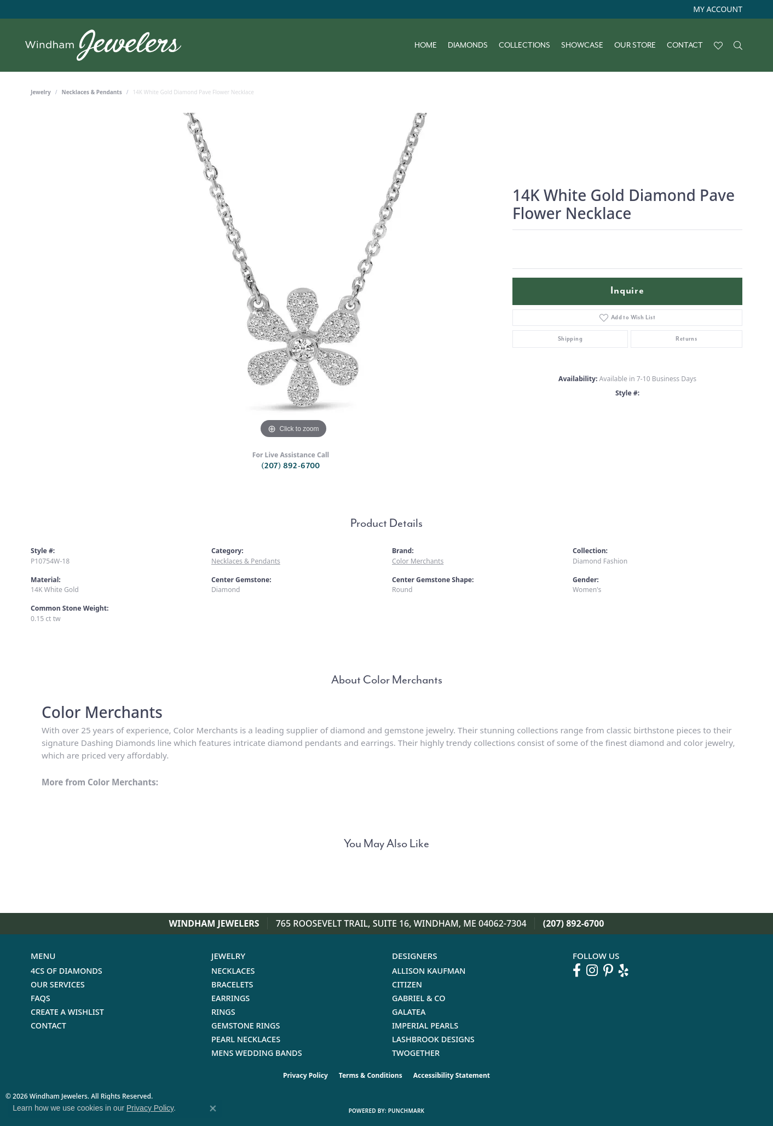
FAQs (40, 998)
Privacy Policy (305, 1075)
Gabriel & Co (418, 998)
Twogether (416, 1053)
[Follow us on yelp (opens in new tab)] (623, 970)
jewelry (41, 92)
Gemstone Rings (245, 1025)
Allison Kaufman (429, 971)
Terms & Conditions (370, 1075)
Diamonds (468, 45)
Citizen (407, 984)
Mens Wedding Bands (256, 1053)
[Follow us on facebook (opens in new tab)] (577, 970)
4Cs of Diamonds (66, 971)
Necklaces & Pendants (92, 92)
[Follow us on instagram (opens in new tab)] (592, 970)
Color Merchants (417, 561)
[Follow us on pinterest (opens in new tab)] (608, 970)
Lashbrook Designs (433, 1039)
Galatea (409, 1012)
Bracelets (232, 984)
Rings (223, 1012)
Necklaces (233, 971)
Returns (686, 338)
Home (425, 45)
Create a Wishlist (67, 1012)
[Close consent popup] (213, 1108)
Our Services (58, 984)
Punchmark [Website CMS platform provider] (406, 1110)
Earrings (230, 998)
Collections (524, 45)
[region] (293, 277)
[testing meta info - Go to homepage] (108, 45)
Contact (685, 45)
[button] (716, 9)
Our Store (635, 45)
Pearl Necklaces (245, 1039)
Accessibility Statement (451, 1075)
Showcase (582, 45)
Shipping (570, 338)
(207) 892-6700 (290, 465)
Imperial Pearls (425, 1025)
